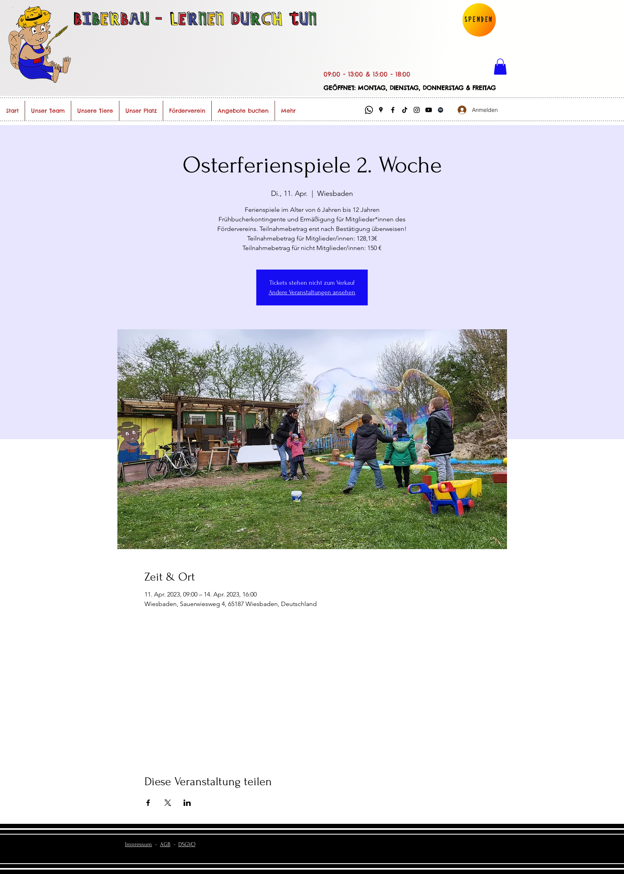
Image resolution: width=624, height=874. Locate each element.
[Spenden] (479, 20)
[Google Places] (381, 110)
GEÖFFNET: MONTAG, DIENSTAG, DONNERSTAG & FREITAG (410, 88)
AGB (165, 844)
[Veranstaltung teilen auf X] (168, 803)
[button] (500, 67)
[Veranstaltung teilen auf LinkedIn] (187, 803)
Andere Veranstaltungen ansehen (312, 292)
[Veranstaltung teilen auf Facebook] (148, 803)
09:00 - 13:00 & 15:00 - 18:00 (367, 74)
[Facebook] (393, 110)
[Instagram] (417, 110)
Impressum (138, 844)
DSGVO (186, 844)
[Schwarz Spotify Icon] (441, 110)
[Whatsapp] (369, 110)
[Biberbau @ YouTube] (429, 110)
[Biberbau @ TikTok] (405, 110)
